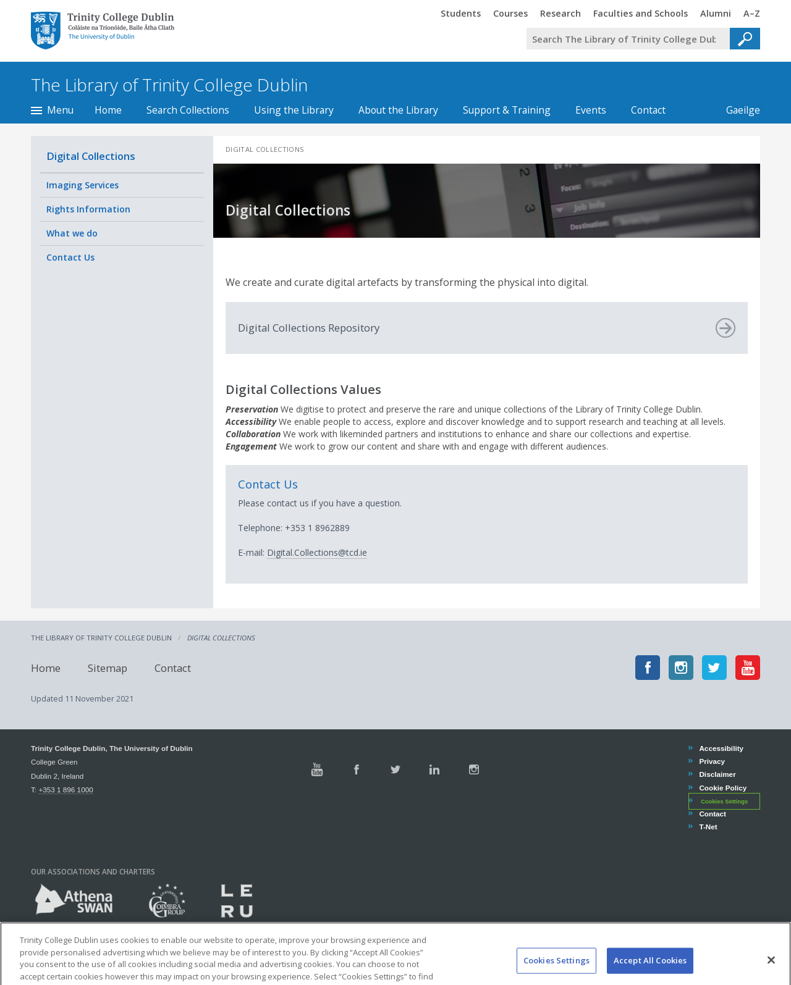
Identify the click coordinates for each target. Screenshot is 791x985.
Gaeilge (737, 110)
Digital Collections (90, 156)
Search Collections (187, 110)
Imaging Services (82, 185)
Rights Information (88, 209)
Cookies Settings (724, 801)
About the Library (398, 110)
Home (108, 110)
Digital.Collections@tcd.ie (317, 552)
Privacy (711, 761)
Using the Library (294, 110)
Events (590, 110)
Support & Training (507, 110)
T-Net (707, 827)
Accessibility (720, 748)
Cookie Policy (722, 788)
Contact (648, 110)
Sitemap (107, 667)
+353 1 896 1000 (65, 790)
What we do (72, 233)
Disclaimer (716, 774)
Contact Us (70, 257)
